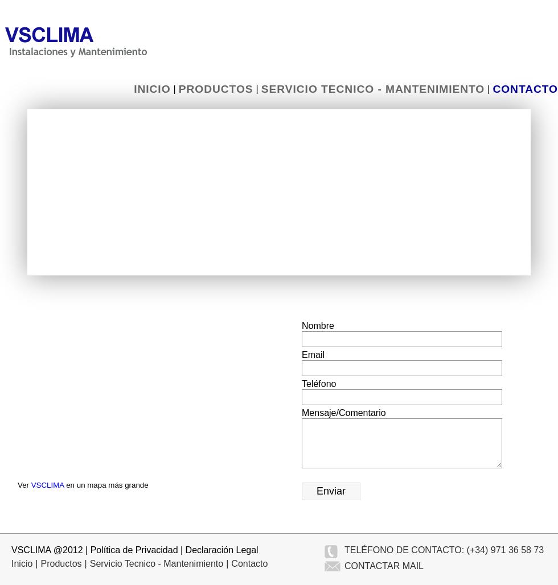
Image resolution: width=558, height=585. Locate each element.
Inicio (152, 89)
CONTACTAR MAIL (384, 566)
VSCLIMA (47, 485)
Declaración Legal (222, 550)
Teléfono (319, 384)
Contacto (525, 89)
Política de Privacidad (134, 550)
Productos (216, 89)
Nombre (318, 326)
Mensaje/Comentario (344, 413)
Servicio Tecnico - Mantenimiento (373, 89)
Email (313, 355)
